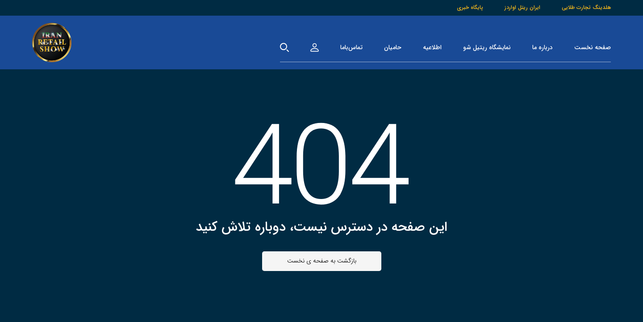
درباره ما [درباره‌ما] (542, 47)
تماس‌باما (351, 47)
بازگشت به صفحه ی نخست (321, 261)
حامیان (392, 47)
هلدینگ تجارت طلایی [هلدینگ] (586, 8)
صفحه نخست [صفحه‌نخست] (592, 47)
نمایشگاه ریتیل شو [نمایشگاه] (487, 47)
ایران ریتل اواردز (522, 8)
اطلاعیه (432, 47)
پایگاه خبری (470, 8)
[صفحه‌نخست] (51, 42)
